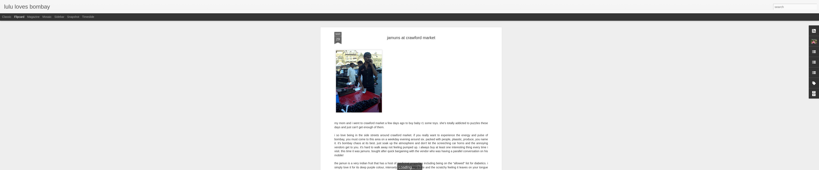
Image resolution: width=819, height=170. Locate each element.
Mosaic (46, 16)
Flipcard (19, 16)
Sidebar (59, 16)
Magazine (33, 16)
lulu (429, 106)
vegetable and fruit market (416, 111)
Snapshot (73, 16)
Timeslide (88, 16)
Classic (6, 16)
